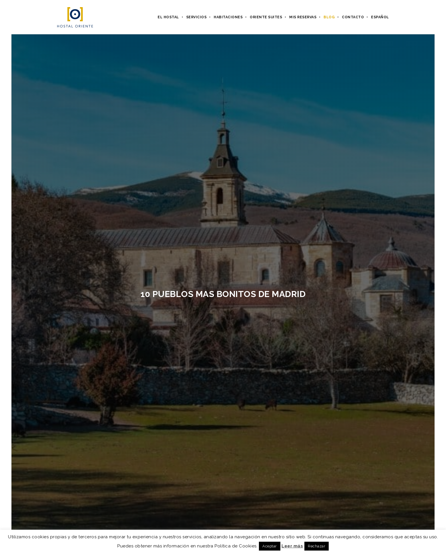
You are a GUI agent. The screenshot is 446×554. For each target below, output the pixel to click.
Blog (329, 17)
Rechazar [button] (316, 546)
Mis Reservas (302, 17)
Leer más (292, 546)
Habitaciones (228, 17)
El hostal (168, 17)
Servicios (196, 17)
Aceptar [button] (269, 546)
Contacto (353, 17)
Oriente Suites (266, 17)
